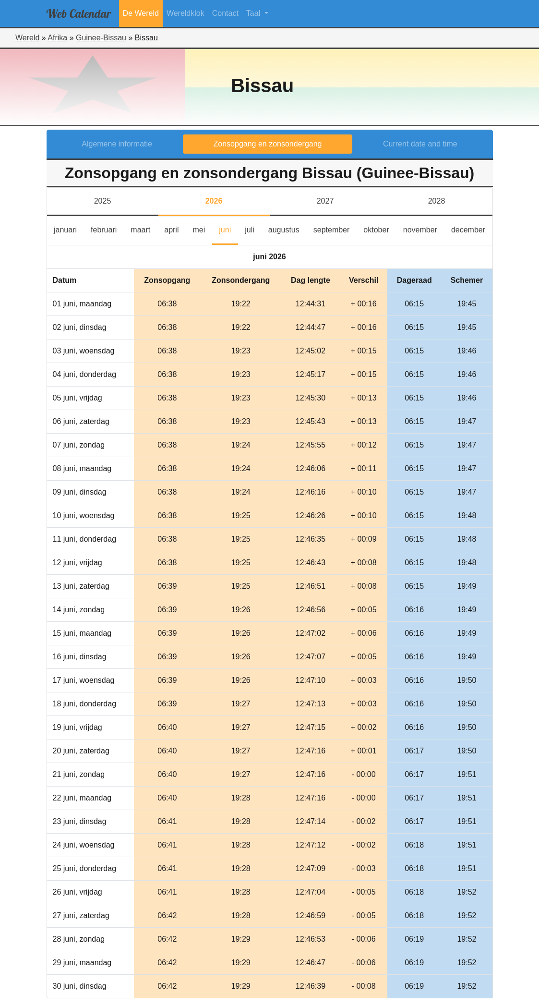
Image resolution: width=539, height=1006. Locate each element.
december (471, 229)
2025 (102, 201)
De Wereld (141, 13)
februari (107, 229)
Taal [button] (254, 13)
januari (69, 229)
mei (202, 229)
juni (228, 229)
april (175, 229)
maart (144, 229)
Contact (225, 13)
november (423, 229)
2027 (325, 201)
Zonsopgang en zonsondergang (268, 144)
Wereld (27, 38)
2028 (436, 201)
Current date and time (420, 144)
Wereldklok (185, 13)
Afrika (57, 38)
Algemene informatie (117, 144)
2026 (214, 201)
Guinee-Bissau (101, 38)
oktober (379, 229)
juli (253, 229)
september (335, 229)
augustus (287, 229)
